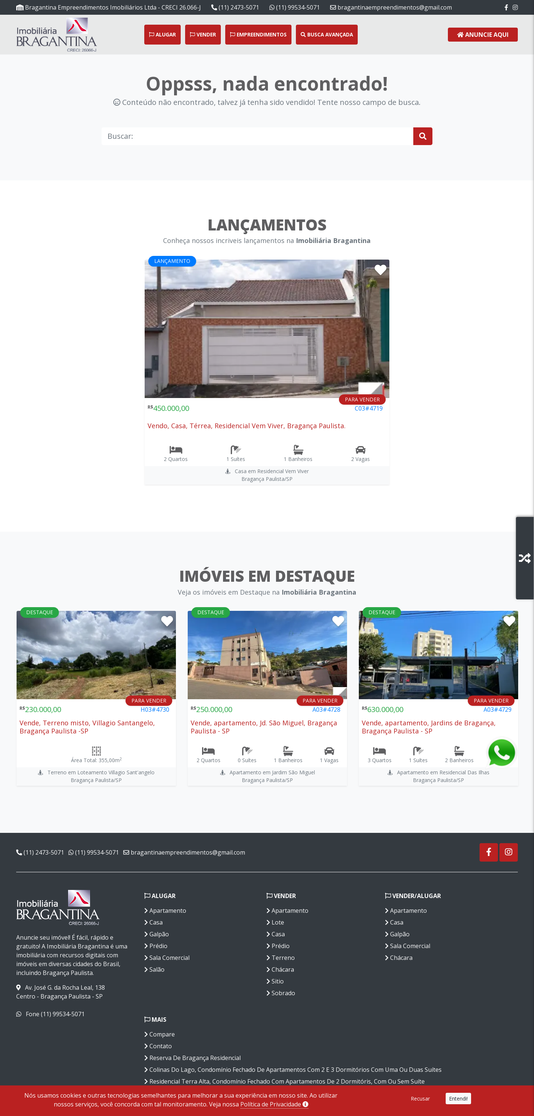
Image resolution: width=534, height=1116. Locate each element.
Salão (154, 969)
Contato (158, 1046)
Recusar (420, 1098)
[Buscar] (258, 136)
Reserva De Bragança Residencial (192, 1058)
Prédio (155, 946)
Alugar (162, 34)
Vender (203, 34)
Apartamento (165, 910)
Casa (153, 922)
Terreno (280, 958)
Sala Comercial (167, 958)
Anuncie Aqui (483, 35)
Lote (275, 922)
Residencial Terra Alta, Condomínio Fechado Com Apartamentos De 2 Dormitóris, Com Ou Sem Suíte (284, 1081)
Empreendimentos (258, 34)
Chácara (280, 969)
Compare (159, 1034)
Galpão (156, 934)
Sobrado (280, 993)
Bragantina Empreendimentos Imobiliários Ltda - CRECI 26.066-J (108, 7)
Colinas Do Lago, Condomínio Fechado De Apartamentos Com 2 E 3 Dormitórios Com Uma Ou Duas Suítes (293, 1070)
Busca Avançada (327, 34)
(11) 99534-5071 (294, 7)
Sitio (275, 981)
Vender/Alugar (413, 896)
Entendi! (458, 1098)
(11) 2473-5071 (235, 7)
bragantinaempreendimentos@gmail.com (391, 7)
